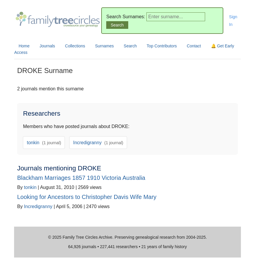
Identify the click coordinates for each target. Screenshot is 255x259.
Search (130, 46)
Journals (47, 46)
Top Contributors (162, 46)
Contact (194, 46)
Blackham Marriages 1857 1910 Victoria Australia (81, 178)
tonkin (44, 142)
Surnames (104, 46)
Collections (75, 46)
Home (23, 46)
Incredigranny (98, 142)
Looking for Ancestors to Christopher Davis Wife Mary (86, 197)
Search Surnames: (125, 16)
